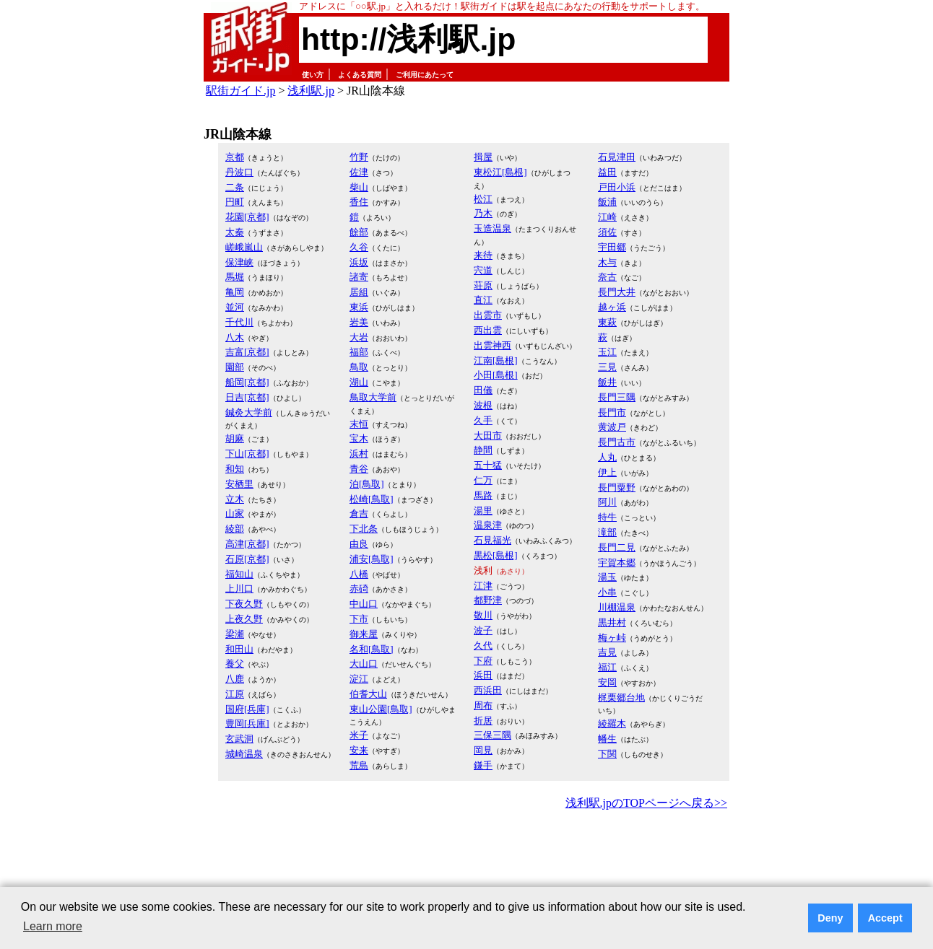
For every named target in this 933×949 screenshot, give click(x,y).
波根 (483, 405)
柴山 (359, 187)
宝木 (359, 438)
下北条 (364, 528)
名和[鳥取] (372, 649)
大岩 (359, 337)
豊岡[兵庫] (247, 723)
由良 (359, 543)
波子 (483, 630)
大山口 (364, 663)
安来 (359, 750)
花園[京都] (247, 216)
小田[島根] (496, 374)
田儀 (483, 390)
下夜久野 (244, 603)
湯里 (483, 510)
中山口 (364, 603)
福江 (607, 667)
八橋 (359, 574)
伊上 (607, 472)
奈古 (607, 276)
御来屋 (364, 634)
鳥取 (359, 367)
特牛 (607, 517)
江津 (483, 585)
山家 (234, 513)
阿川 (607, 502)
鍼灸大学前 (248, 412)
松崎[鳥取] (372, 499)
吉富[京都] (247, 351)
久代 (483, 645)
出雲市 (488, 315)
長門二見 (616, 547)
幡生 (607, 738)
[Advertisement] (466, 853)
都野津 (488, 600)
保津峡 (239, 262)
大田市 (488, 435)
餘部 (359, 232)
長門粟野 (616, 487)
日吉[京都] (247, 397)
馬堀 (234, 276)
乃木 (483, 213)
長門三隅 (616, 397)
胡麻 (234, 438)
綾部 (234, 528)
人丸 (607, 457)
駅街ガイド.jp (240, 90)
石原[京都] (247, 559)
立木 (234, 499)
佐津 (359, 172)
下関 (607, 753)
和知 (234, 468)
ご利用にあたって (425, 75)
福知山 (239, 574)
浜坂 (359, 262)
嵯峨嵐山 (244, 247)
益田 (607, 172)
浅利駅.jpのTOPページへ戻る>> (646, 803)
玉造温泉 (492, 228)
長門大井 (616, 292)
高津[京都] (247, 543)
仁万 (483, 480)
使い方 (313, 75)
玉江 (607, 351)
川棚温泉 (616, 607)
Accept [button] (885, 918)
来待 (483, 255)
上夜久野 (244, 618)
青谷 (359, 468)
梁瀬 (234, 634)
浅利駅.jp (310, 90)
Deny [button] (830, 918)
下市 (359, 618)
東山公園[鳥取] (381, 709)
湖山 (359, 382)
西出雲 (488, 330)
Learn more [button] (52, 926)
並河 (234, 307)
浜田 (483, 675)
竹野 (359, 157)
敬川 (483, 615)
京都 (234, 157)
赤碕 (359, 588)
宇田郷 (612, 247)
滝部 (607, 532)
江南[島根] (496, 360)
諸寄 (359, 276)
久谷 (359, 247)
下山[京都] (247, 453)
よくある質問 (359, 75)
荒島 (359, 765)
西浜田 (488, 690)
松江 (483, 198)
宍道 (483, 270)
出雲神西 (492, 345)
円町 (234, 201)
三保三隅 (492, 735)
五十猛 (488, 465)
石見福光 (492, 540)
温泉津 (488, 525)
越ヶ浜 (612, 307)
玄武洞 (239, 738)
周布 (483, 705)
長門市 (612, 412)
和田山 (239, 649)
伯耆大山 (368, 693)
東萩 (607, 322)
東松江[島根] (500, 172)
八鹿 (234, 678)
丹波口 (239, 172)
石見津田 (616, 157)
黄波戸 (612, 426)
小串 (607, 592)
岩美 (359, 322)
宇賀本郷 (616, 562)
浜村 (359, 453)
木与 (607, 262)
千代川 (239, 322)
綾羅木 (612, 723)
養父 (234, 663)
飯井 (607, 382)
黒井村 (612, 622)
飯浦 (607, 201)
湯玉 (607, 577)
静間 (483, 450)
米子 (359, 735)
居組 (359, 292)
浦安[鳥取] (372, 559)
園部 (234, 367)
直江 (483, 299)
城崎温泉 (244, 753)
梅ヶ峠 (612, 637)
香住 (359, 201)
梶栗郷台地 (621, 697)
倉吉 (359, 513)
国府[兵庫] (247, 709)
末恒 (359, 424)
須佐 (607, 232)
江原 (234, 693)
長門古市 (616, 442)
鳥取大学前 (373, 397)
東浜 (359, 307)
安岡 (607, 682)
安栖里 (239, 483)
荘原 (483, 285)
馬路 (483, 495)
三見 (607, 367)
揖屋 (483, 157)
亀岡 (234, 292)
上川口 (239, 588)
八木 (234, 337)
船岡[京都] (247, 382)
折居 (483, 720)
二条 (234, 187)
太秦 (234, 232)
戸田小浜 (616, 187)
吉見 (607, 652)
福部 (359, 351)
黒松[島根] (496, 555)
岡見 (483, 750)
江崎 (607, 216)
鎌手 (483, 765)
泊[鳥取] (367, 483)
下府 (483, 660)
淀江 (359, 678)
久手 (483, 420)
